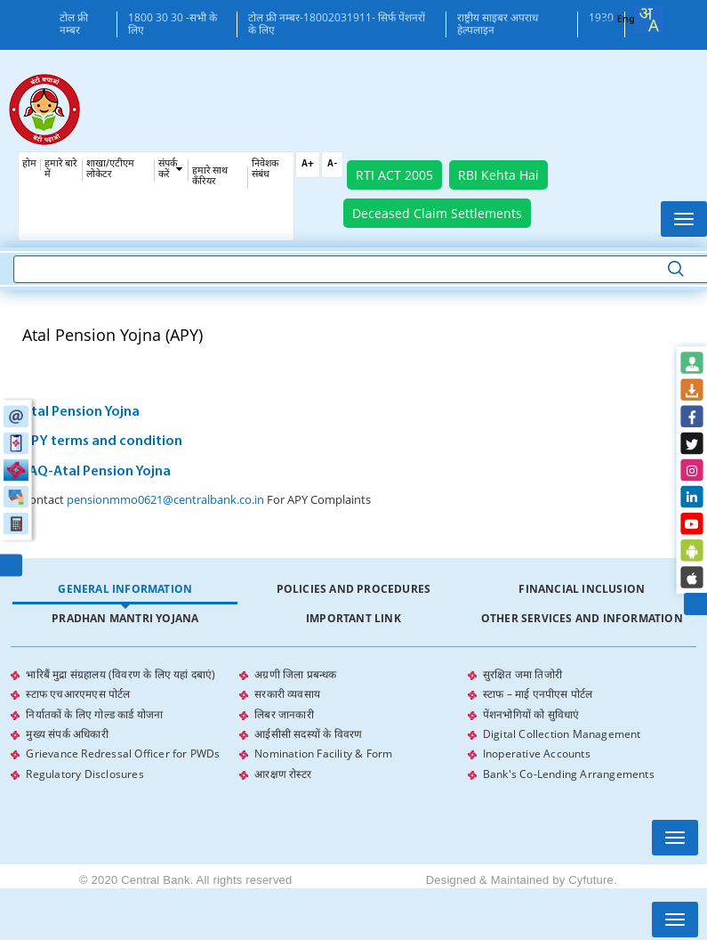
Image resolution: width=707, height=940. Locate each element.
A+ (307, 164)
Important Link (353, 618)
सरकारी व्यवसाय (287, 693)
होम (29, 164)
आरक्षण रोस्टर (282, 772)
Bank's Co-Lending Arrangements (569, 772)
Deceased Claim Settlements (437, 213)
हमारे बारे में (60, 169)
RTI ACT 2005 (394, 174)
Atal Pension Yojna (81, 412)
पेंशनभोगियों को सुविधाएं (531, 713)
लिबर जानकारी (284, 713)
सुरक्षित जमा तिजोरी (522, 674)
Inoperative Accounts (537, 752)
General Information (125, 588)
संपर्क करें (167, 169)
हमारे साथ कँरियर (210, 176)
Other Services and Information (582, 618)
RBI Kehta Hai (498, 174)
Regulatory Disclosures (84, 772)
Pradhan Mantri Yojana (125, 618)
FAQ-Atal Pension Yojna (96, 472)
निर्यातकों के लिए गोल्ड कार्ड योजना (94, 713)
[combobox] (648, 19)
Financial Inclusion (581, 588)
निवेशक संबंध (265, 169)
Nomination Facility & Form (323, 752)
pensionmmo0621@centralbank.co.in (165, 499)
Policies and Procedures (354, 588)
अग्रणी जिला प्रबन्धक (295, 674)
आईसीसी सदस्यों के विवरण (308, 733)
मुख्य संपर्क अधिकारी (67, 733)
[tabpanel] (353, 723)
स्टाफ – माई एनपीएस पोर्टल (538, 693)
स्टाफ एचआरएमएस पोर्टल (78, 693)
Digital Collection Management (562, 733)
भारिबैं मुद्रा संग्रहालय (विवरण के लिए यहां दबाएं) (120, 674)
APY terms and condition (102, 441)
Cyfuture (591, 877)
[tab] (125, 589)
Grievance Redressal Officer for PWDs (123, 752)
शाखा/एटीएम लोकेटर (110, 169)
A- (332, 164)
